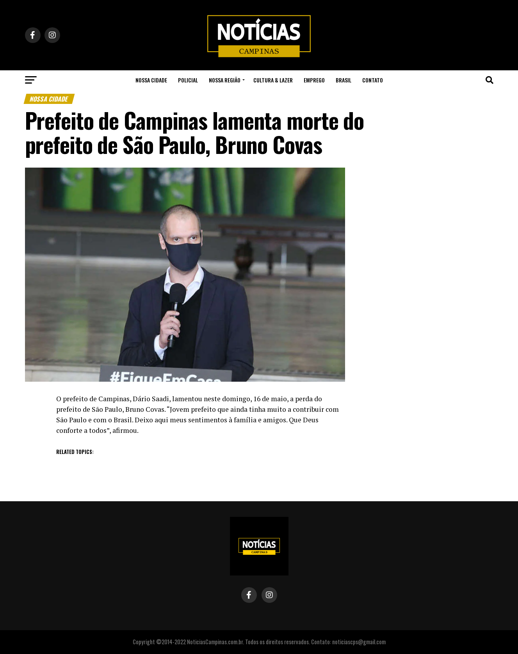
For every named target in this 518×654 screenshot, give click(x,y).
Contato (372, 80)
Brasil (343, 80)
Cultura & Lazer (273, 80)
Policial (188, 80)
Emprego (314, 80)
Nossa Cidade (151, 80)
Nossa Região (224, 80)
